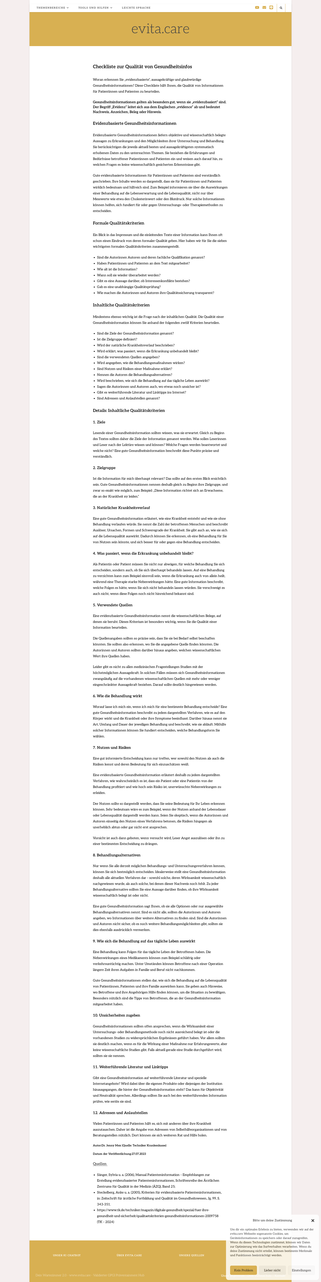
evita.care (160, 29)
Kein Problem (243, 1270)
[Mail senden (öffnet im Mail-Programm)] (264, 8)
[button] (313, 1221)
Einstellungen (301, 1270)
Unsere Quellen (192, 1255)
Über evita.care (129, 1255)
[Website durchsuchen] (281, 8)
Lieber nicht (272, 1270)
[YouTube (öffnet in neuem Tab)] (257, 8)
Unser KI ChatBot (67, 1255)
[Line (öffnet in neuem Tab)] (271, 8)
